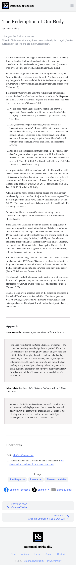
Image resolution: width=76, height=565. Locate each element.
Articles (25, 554)
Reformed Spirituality (33, 561)
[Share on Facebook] (17, 489)
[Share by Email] (61, 489)
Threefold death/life (56, 479)
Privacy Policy (54, 561)
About (48, 554)
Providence (35, 479)
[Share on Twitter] (40, 489)
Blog (13, 554)
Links (37, 554)
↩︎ (36, 455)
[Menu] (72, 6)
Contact (61, 554)
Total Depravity (17, 479)
